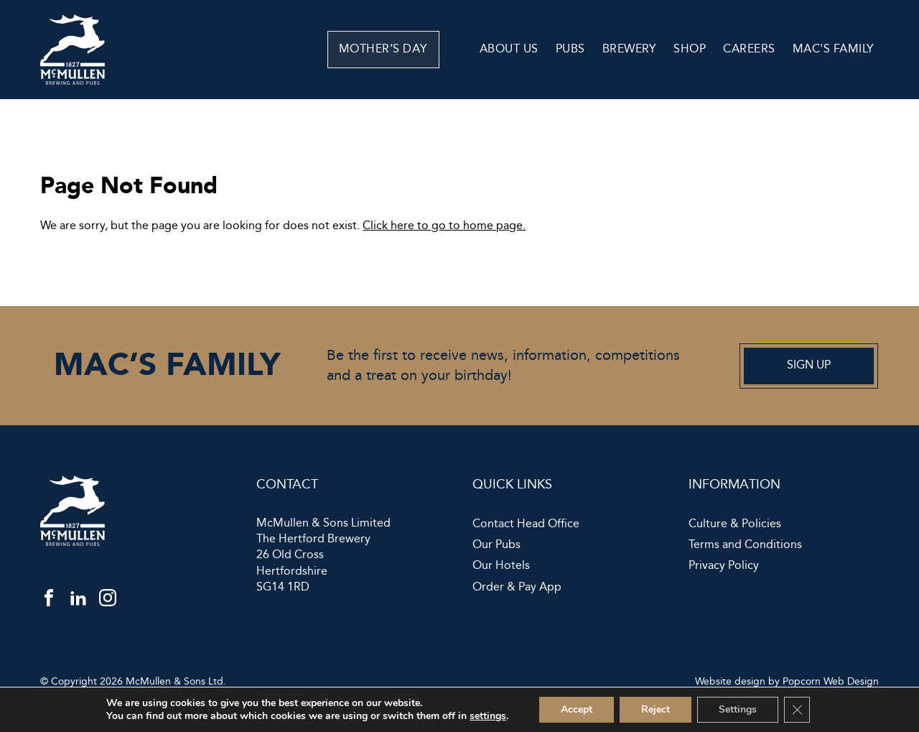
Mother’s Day (412, 49)
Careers (749, 49)
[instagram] (107, 601)
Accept (576, 709)
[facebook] (48, 601)
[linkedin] (78, 601)
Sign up (809, 365)
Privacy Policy (724, 566)
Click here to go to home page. (444, 226)
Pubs (570, 49)
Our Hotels (501, 566)
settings (488, 716)
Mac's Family (833, 49)
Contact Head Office (525, 524)
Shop (689, 49)
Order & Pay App (516, 587)
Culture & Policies (735, 524)
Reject (655, 709)
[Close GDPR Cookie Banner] (797, 710)
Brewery (629, 49)
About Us (509, 49)
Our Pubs (496, 545)
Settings (738, 709)
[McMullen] (72, 82)
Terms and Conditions (745, 545)
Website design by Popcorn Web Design (787, 682)
